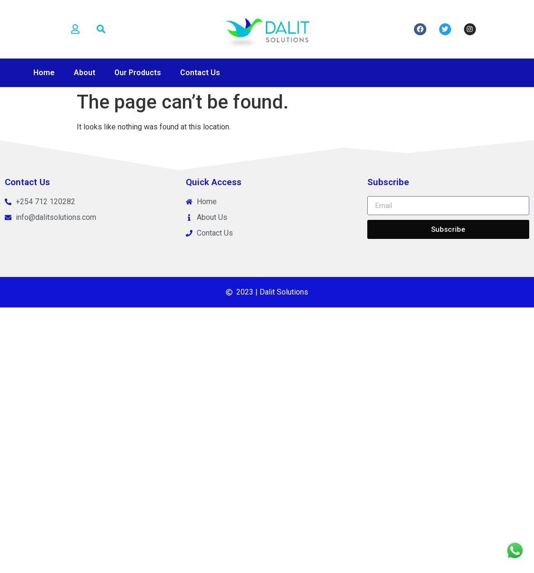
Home (44, 72)
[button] (101, 29)
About (84, 72)
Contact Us (200, 72)
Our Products (137, 72)
